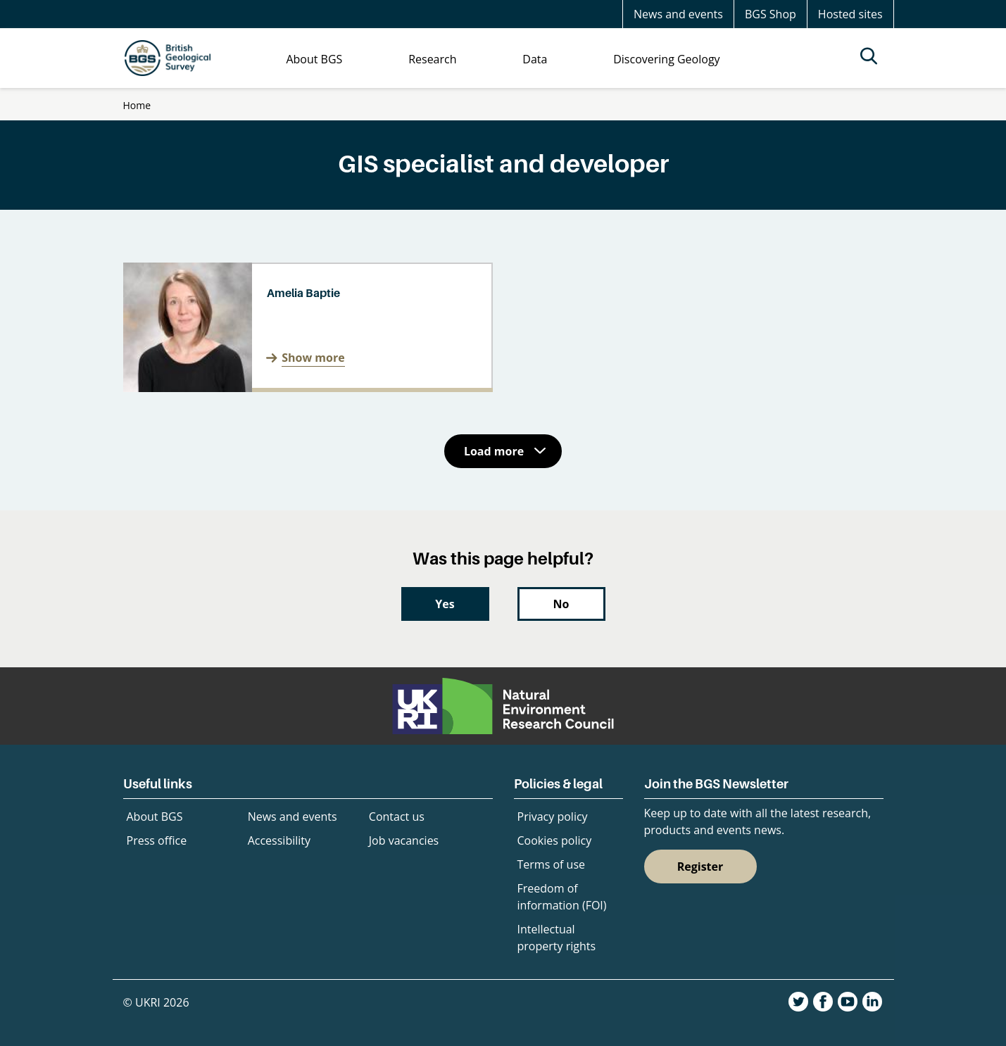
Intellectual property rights (556, 937)
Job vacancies (404, 840)
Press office (157, 840)
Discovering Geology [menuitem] (666, 59)
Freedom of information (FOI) (562, 897)
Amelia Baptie (303, 293)
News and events (678, 14)
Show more (313, 357)
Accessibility (279, 840)
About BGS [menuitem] (314, 59)
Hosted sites (850, 14)
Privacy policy (552, 816)
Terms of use (551, 864)
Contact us (397, 816)
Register (700, 866)
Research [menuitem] (432, 59)
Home (137, 105)
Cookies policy (554, 840)
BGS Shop (770, 14)
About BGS (155, 816)
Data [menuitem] (534, 59)
